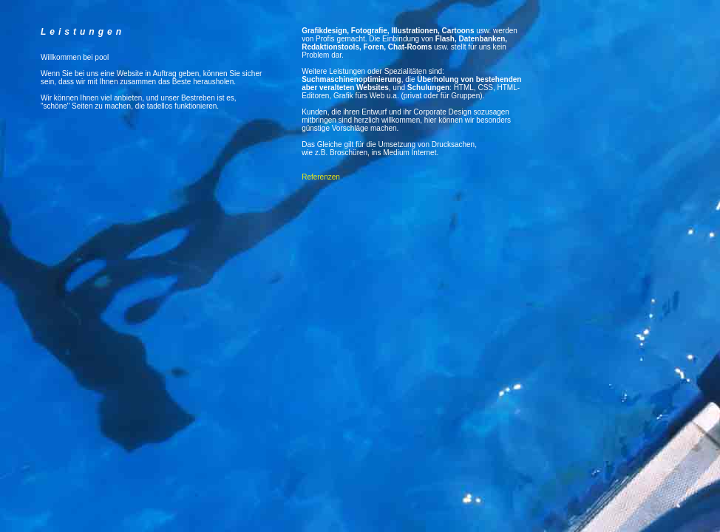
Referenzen (321, 177)
